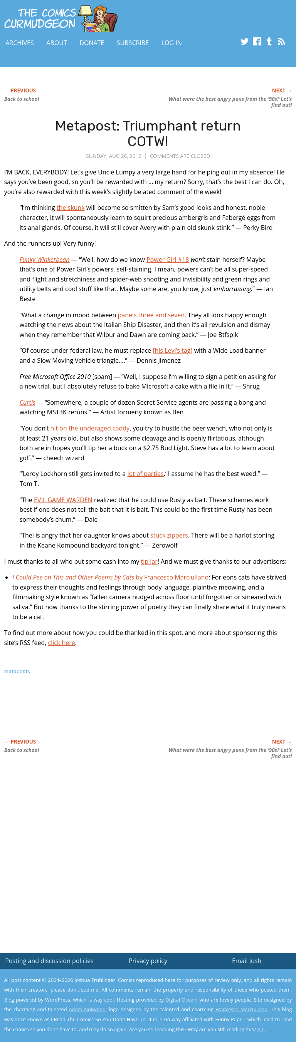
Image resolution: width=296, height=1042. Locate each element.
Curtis (27, 402)
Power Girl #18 (167, 259)
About (56, 43)
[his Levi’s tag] (172, 350)
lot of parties (145, 473)
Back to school (21, 98)
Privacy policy (148, 961)
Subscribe (133, 43)
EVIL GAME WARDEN (63, 500)
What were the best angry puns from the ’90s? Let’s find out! (230, 102)
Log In (171, 43)
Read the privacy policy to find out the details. (227, 994)
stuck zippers (169, 535)
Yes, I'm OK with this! (231, 1013)
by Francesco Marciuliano (110, 577)
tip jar (149, 561)
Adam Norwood (87, 1009)
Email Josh (246, 961)
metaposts (17, 671)
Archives (19, 43)
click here (61, 642)
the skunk (71, 207)
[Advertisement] (94, 714)
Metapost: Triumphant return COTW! (148, 133)
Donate (91, 43)
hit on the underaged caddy (90, 428)
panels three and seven (151, 315)
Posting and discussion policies (49, 961)
